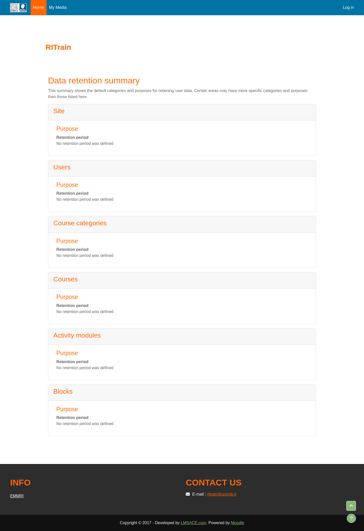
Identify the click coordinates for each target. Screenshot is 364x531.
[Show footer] (351, 518)
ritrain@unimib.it (221, 494)
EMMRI (17, 496)
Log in (348, 7)
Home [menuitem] (38, 7)
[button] (351, 506)
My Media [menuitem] (57, 7)
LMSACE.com (193, 523)
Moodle (237, 523)
